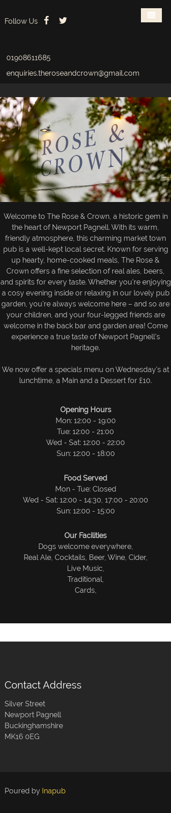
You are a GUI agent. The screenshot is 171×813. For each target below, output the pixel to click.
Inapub (54, 791)
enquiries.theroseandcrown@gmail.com (73, 73)
